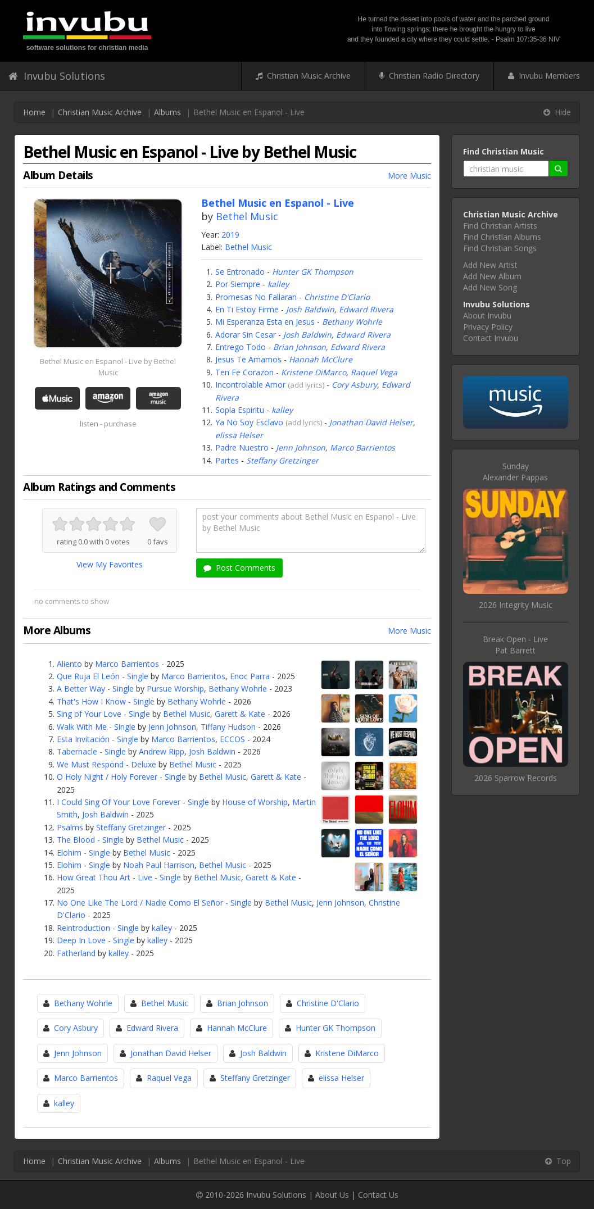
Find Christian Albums (502, 236)
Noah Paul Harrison (158, 865)
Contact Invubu (490, 338)
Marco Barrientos (362, 447)
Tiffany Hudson (228, 726)
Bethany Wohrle (352, 321)
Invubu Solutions (56, 76)
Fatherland (76, 953)
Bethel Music (247, 216)
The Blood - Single (90, 839)
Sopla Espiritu (239, 409)
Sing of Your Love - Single (103, 713)
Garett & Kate (240, 713)
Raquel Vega (374, 372)
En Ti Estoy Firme (247, 309)
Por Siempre (237, 284)
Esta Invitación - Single (97, 739)
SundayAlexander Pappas (515, 472)
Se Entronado (240, 271)
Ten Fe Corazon (244, 372)
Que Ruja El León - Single (102, 676)
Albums (167, 112)
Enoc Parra (250, 676)
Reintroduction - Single (98, 927)
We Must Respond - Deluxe (106, 764)
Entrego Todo (240, 347)
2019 (230, 234)
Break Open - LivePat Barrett (515, 645)
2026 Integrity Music (515, 604)
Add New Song (490, 287)
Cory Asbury (354, 384)
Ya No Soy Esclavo (249, 422)
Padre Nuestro (242, 447)
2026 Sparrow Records (515, 777)
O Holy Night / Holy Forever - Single (121, 776)
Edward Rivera (366, 309)
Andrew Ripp (161, 751)
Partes (227, 460)
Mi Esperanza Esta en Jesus (265, 321)
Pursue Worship (175, 688)
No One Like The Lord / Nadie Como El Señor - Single (154, 902)
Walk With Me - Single (96, 726)
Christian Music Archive (303, 75)
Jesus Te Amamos (248, 359)
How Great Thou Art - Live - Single (119, 877)
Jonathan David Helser (371, 422)
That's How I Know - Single (106, 701)
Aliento (69, 663)
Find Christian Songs (500, 248)
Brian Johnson (299, 347)
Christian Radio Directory (429, 75)
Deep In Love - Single (95, 940)
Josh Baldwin (310, 309)
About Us (332, 1194)
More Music (409, 175)
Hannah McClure (320, 359)
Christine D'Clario (337, 297)
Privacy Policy (488, 326)
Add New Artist (490, 265)
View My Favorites (109, 564)
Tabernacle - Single (91, 751)
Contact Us (378, 1194)
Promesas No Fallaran (256, 297)
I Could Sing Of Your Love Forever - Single (133, 802)
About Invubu (487, 315)
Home (34, 112)
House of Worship (255, 802)
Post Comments (239, 567)
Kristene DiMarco (313, 372)
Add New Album (492, 276)
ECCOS (232, 739)
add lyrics (306, 385)
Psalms (70, 827)
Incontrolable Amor (250, 384)
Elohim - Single (83, 852)
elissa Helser (239, 435)
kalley (278, 284)
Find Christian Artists (500, 225)
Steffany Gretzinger (282, 460)
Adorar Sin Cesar (245, 334)
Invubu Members (544, 75)
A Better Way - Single (95, 688)
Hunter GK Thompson (312, 271)
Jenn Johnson (300, 447)
